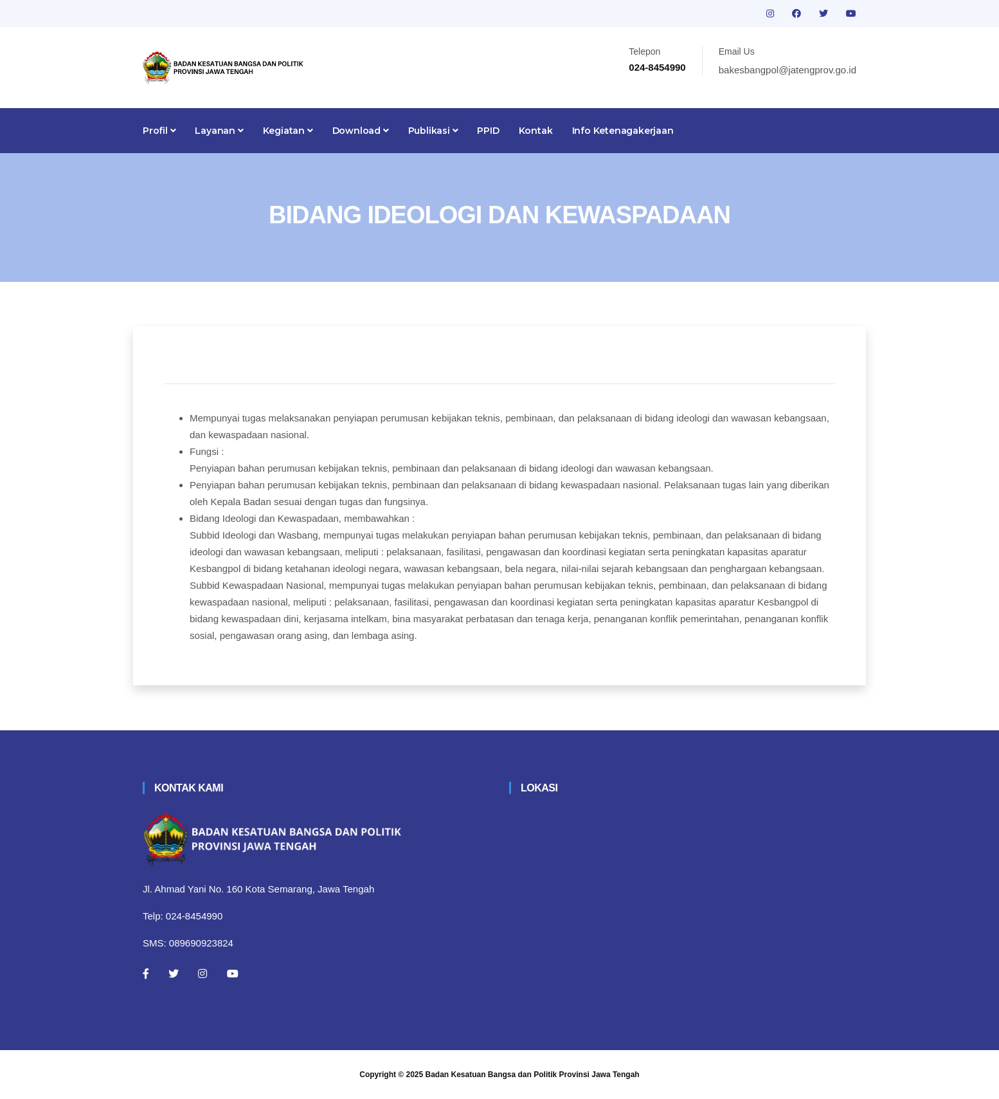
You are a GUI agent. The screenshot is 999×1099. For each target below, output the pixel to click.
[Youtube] (233, 973)
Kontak (536, 130)
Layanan (219, 130)
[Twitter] (173, 973)
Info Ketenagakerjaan (623, 130)
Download (360, 130)
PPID (488, 130)
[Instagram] (202, 973)
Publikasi (433, 130)
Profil (159, 130)
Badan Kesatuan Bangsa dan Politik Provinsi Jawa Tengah (533, 1074)
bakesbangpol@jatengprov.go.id (787, 69)
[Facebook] (146, 973)
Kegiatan (288, 130)
